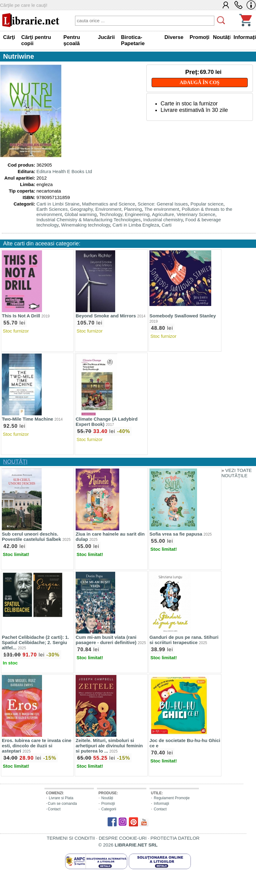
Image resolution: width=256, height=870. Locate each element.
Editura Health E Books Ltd (64, 171)
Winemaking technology (85, 224)
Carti (167, 224)
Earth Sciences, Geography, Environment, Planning (89, 209)
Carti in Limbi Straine (57, 203)
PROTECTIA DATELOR (174, 838)
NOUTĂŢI (15, 462)
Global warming (81, 214)
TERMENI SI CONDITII (71, 838)
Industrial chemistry (163, 219)
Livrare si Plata (61, 798)
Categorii (108, 809)
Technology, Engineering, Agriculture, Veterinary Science (157, 214)
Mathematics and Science (108, 203)
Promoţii (108, 803)
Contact (54, 809)
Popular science (207, 203)
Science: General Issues (163, 203)
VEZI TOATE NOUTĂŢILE (236, 473)
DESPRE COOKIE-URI (123, 838)
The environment (162, 209)
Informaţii (161, 803)
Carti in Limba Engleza (135, 224)
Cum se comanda (62, 803)
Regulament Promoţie (172, 798)
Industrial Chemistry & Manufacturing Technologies (88, 219)
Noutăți (107, 798)
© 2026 (128, 844)
